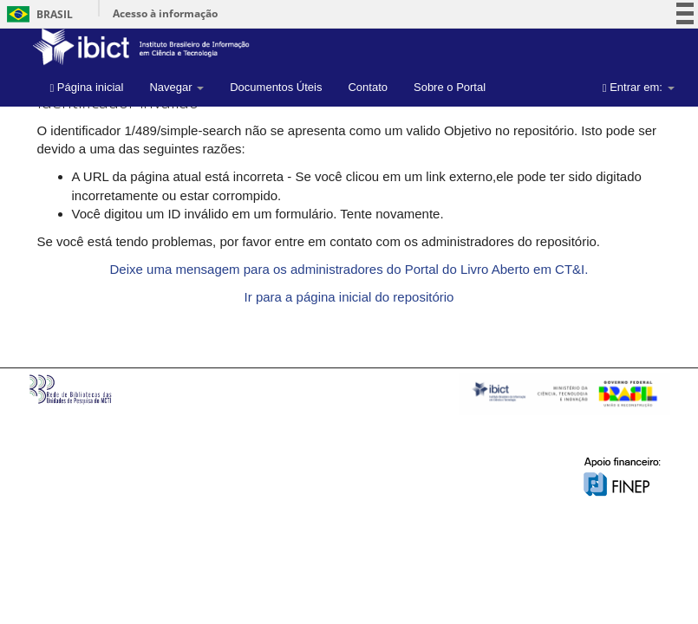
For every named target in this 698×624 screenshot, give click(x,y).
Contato (368, 87)
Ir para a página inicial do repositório (349, 296)
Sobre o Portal (450, 87)
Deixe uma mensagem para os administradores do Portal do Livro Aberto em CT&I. (349, 269)
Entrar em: (639, 87)
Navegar (176, 87)
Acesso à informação (165, 13)
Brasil (36, 14)
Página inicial (87, 87)
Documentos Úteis (276, 87)
